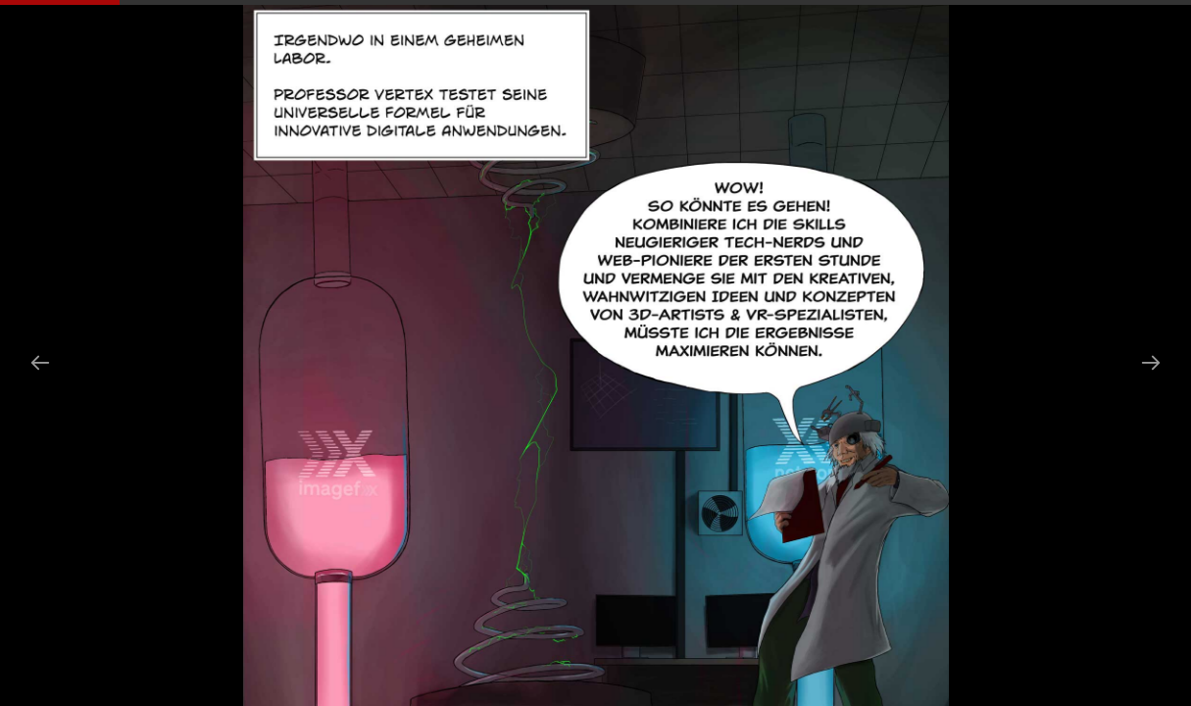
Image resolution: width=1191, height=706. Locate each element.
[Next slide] (1150, 362)
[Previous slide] (40, 362)
